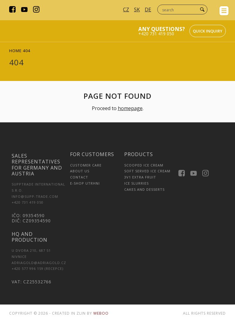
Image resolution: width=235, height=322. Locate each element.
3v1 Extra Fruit (140, 177)
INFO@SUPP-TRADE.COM (35, 196)
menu (224, 11)
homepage (130, 108)
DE (148, 9)
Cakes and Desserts (144, 189)
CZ (126, 9)
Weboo (101, 313)
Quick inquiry (207, 31)
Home (15, 50)
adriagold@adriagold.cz (39, 262)
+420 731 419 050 (156, 33)
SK (137, 9)
